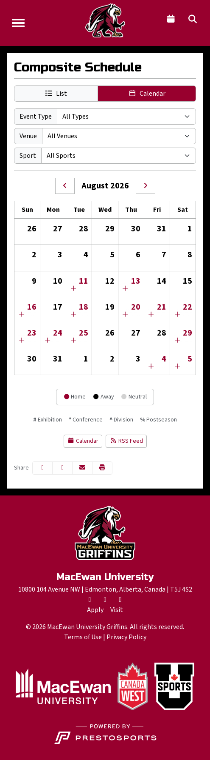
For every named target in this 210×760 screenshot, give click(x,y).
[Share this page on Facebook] (42, 468)
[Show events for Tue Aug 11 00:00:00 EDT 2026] (73, 289)
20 (135, 307)
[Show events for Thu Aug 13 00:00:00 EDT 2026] (125, 289)
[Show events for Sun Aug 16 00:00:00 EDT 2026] (21, 314)
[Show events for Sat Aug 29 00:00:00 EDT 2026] (177, 340)
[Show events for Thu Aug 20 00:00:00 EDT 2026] (125, 314)
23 (31, 333)
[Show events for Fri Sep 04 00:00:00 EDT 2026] (151, 366)
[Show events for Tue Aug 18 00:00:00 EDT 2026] (73, 314)
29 (187, 333)
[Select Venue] (119, 136)
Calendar (83, 441)
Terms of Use (83, 637)
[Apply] (95, 610)
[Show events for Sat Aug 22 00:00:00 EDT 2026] (177, 314)
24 (57, 333)
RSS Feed (126, 441)
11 (83, 281)
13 (135, 281)
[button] (56, 93)
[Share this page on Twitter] (62, 468)
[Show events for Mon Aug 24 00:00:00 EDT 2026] (47, 340)
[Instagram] (120, 600)
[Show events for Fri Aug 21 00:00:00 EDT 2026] (151, 314)
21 (161, 307)
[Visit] (116, 610)
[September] (145, 186)
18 (83, 307)
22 (187, 307)
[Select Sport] (118, 156)
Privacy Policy (126, 637)
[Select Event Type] (126, 116)
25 (83, 333)
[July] (65, 186)
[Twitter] (90, 600)
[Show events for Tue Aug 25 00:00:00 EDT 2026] (73, 340)
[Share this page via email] (82, 468)
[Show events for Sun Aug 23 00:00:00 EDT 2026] (21, 340)
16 (31, 307)
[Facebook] (105, 600)
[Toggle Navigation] (18, 23)
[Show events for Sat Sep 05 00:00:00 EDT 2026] (177, 366)
